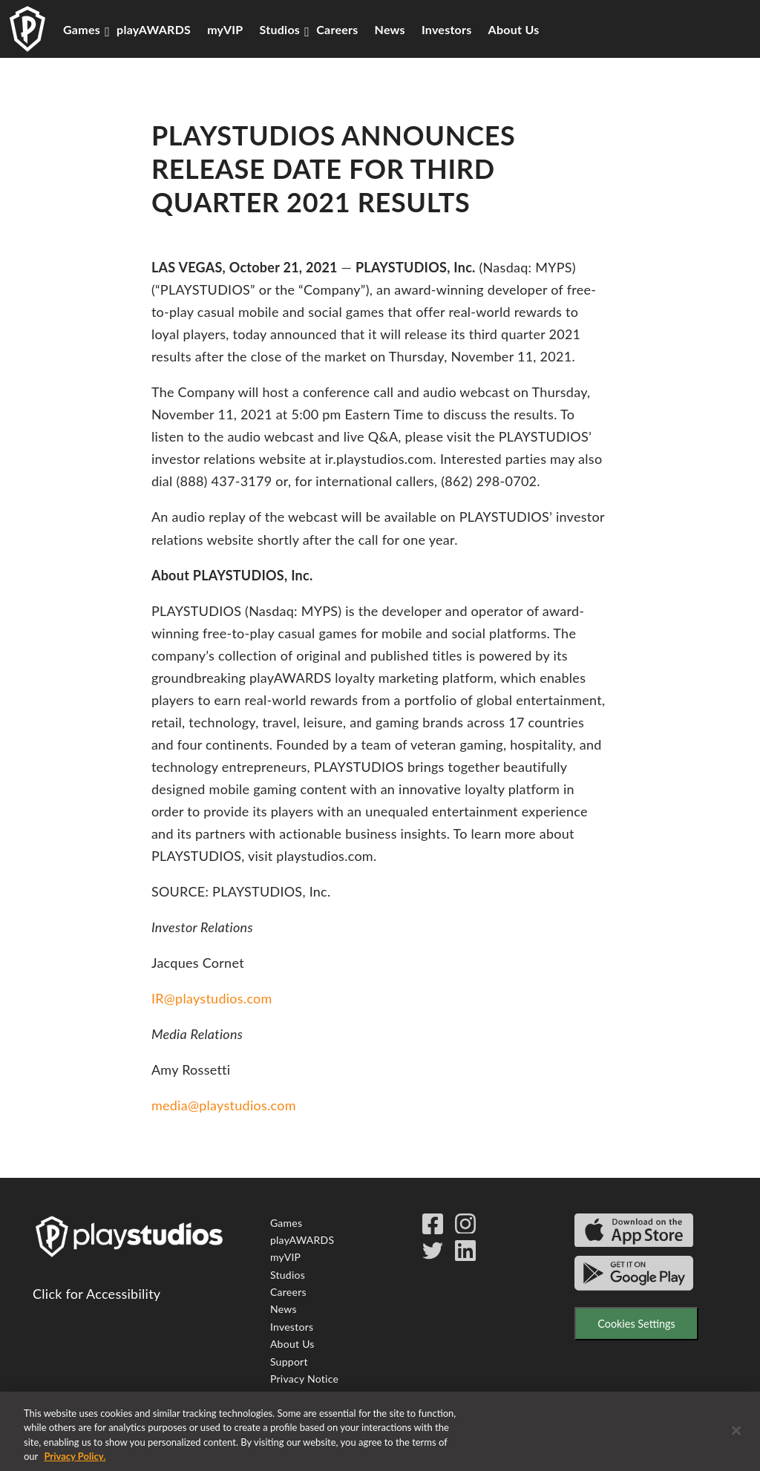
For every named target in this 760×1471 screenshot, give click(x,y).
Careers (337, 29)
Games (81, 29)
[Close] (736, 1439)
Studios (280, 29)
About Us (514, 29)
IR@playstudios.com (211, 998)
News (390, 29)
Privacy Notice (304, 1378)
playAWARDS (154, 29)
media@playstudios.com (223, 1105)
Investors (447, 29)
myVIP (225, 29)
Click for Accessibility (96, 1293)
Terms (284, 1395)
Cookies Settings (636, 1323)
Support (289, 1361)
